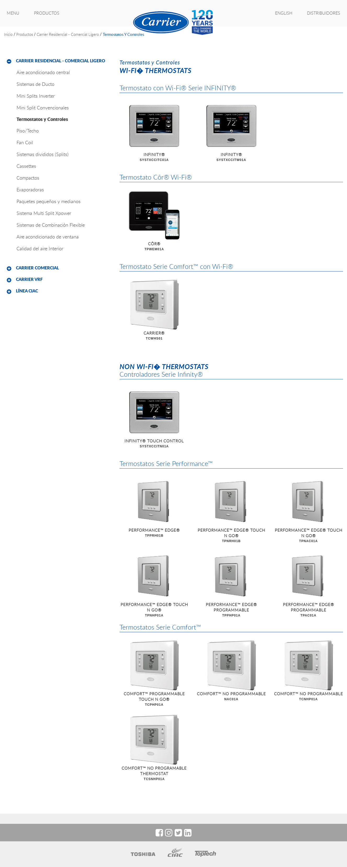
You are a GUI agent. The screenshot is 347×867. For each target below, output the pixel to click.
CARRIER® (154, 335)
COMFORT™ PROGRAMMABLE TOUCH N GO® (154, 699)
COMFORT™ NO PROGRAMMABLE (231, 696)
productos (24, 34)
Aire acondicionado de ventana (47, 236)
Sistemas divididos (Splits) (42, 154)
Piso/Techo (27, 130)
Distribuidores (323, 13)
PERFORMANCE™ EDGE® (154, 532)
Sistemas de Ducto (35, 84)
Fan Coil (24, 142)
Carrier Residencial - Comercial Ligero (68, 34)
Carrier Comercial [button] (37, 267)
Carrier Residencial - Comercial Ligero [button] (60, 60)
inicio (8, 34)
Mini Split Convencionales (42, 107)
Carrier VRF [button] (29, 279)
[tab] (58, 61)
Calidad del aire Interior (39, 248)
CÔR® (154, 246)
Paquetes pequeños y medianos (48, 201)
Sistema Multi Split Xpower (43, 213)
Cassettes (26, 166)
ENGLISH (283, 13)
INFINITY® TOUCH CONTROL (154, 443)
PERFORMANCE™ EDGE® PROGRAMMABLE (231, 610)
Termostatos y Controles (123, 34)
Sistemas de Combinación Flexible (50, 224)
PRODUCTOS (46, 13)
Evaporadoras (30, 189)
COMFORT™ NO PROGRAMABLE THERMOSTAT (154, 773)
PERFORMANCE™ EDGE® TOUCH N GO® (231, 535)
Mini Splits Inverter (35, 95)
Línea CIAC (27, 290)
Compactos (27, 177)
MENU (13, 13)
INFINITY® (154, 157)
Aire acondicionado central (43, 72)
